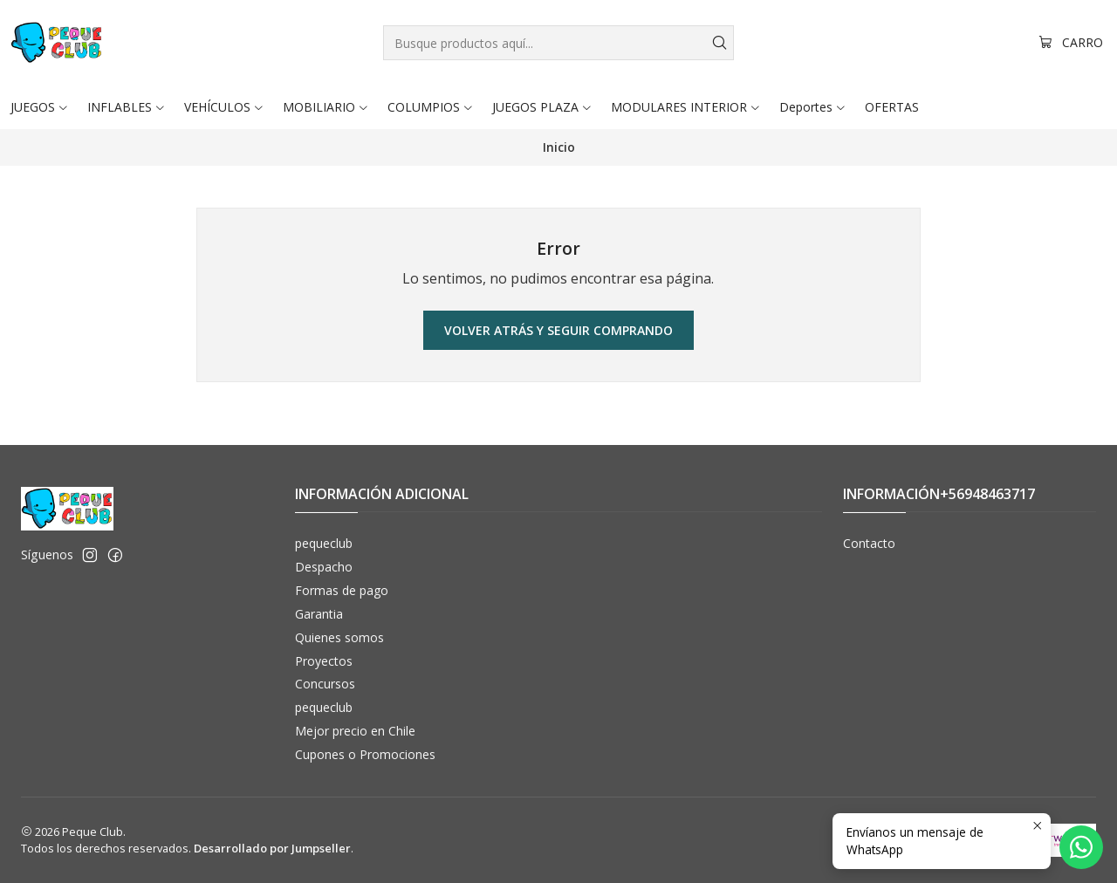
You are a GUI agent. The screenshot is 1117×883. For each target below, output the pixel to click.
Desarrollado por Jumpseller (272, 848)
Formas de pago (341, 590)
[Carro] (1071, 43)
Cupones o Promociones (365, 754)
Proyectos (324, 661)
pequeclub (324, 543)
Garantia (319, 614)
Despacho (324, 566)
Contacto (869, 543)
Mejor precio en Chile (355, 730)
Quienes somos (339, 637)
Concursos (325, 683)
